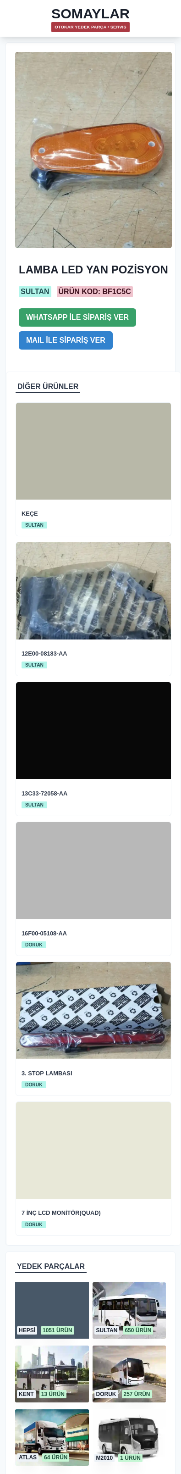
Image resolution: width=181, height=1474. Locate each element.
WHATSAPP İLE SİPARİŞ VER (77, 317)
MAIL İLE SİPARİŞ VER (65, 340)
